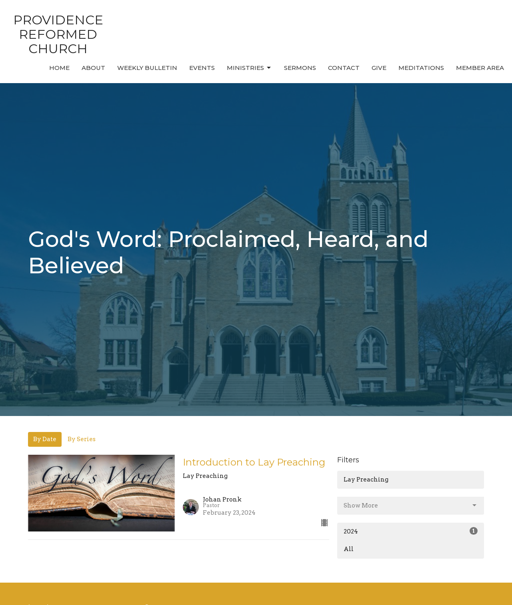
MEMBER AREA (480, 68)
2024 (411, 531)
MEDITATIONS (421, 68)
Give (379, 68)
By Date (44, 439)
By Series (82, 439)
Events (202, 68)
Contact (344, 68)
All (349, 549)
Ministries (249, 68)
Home (59, 68)
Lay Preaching (366, 479)
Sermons (300, 68)
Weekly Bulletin (147, 68)
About (93, 68)
